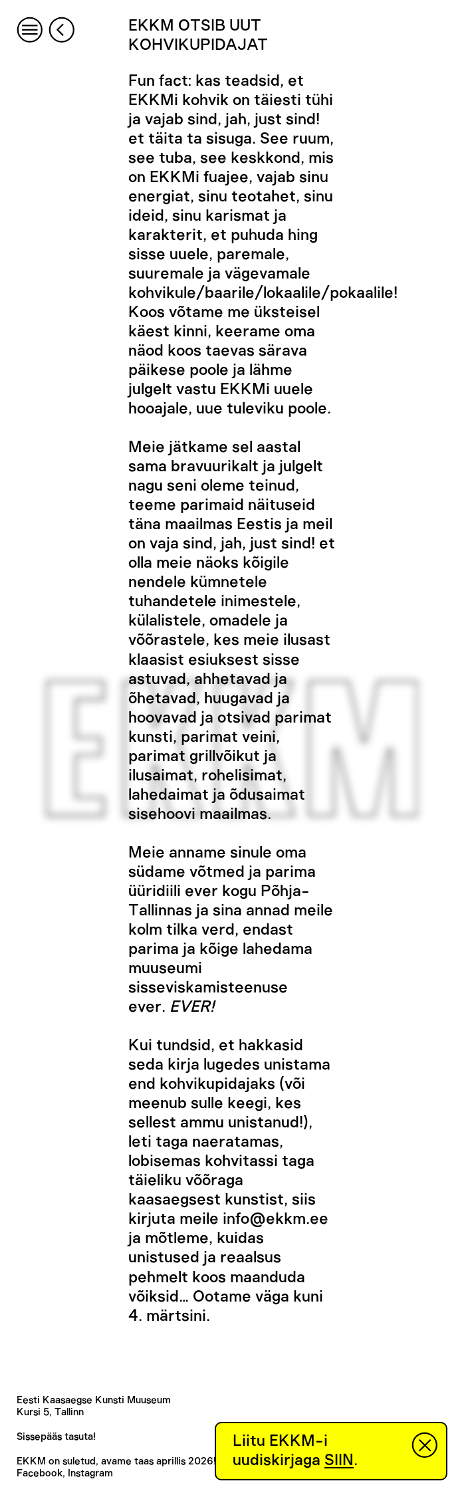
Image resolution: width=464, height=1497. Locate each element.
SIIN (339, 1460)
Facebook (39, 1473)
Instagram (90, 1473)
